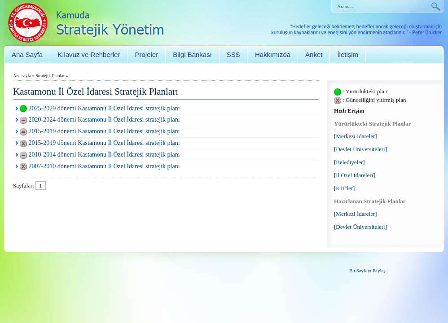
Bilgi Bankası (192, 54)
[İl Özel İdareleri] (354, 175)
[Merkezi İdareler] (355, 136)
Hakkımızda (272, 54)
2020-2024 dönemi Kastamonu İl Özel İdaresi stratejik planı (104, 119)
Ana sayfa (22, 75)
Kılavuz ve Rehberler (88, 54)
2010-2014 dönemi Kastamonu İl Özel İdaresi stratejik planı (104, 154)
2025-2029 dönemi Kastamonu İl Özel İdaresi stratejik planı (104, 108)
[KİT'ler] (344, 188)
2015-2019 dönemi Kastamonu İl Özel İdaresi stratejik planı (104, 131)
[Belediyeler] (349, 162)
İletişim (347, 54)
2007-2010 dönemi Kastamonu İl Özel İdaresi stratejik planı (104, 166)
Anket (313, 54)
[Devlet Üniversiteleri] (360, 149)
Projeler (146, 54)
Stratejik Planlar (50, 75)
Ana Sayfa (27, 54)
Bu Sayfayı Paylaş (367, 270)
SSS (233, 54)
